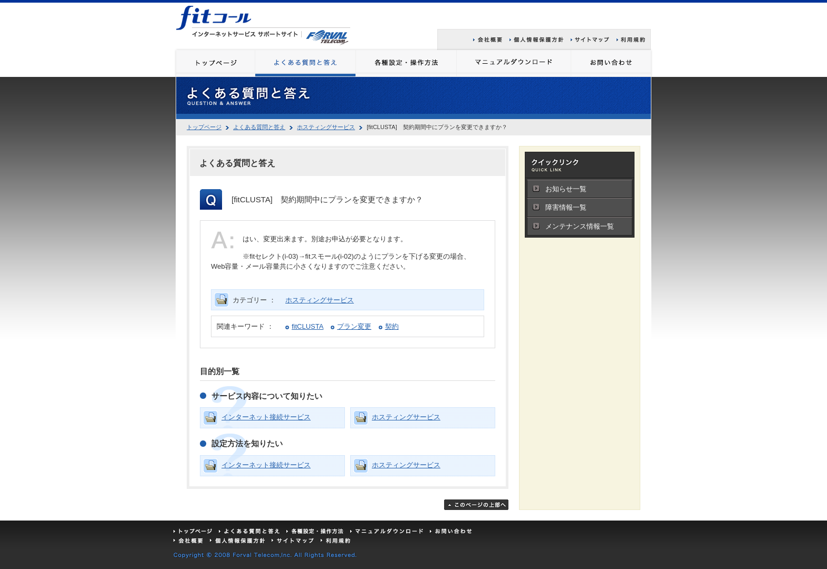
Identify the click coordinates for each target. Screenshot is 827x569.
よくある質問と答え (259, 127)
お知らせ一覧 (565, 189)
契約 (392, 326)
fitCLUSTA (307, 326)
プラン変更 (354, 326)
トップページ (204, 127)
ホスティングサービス (326, 127)
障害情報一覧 (565, 207)
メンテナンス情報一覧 (579, 226)
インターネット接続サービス (266, 417)
